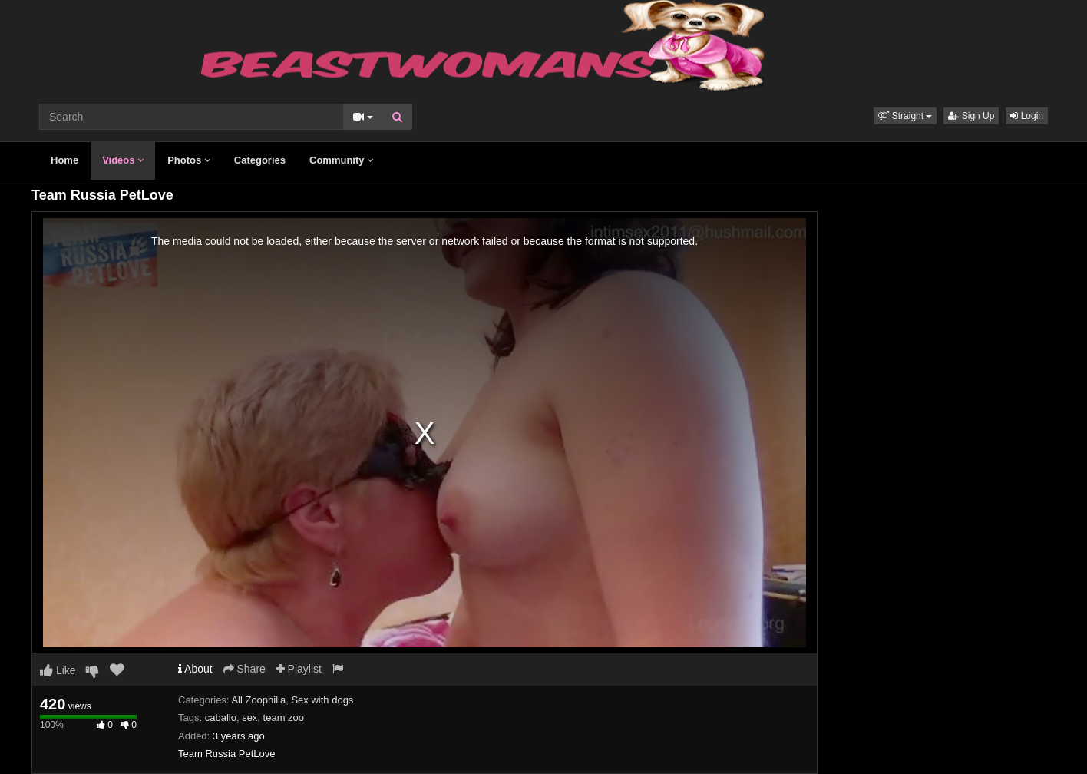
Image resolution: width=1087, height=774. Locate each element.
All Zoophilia (258, 700)
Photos (188, 160)
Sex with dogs (322, 700)
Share (244, 669)
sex (249, 717)
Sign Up (971, 116)
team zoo (283, 717)
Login (1026, 116)
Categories (260, 160)
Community (341, 160)
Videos (123, 160)
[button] (905, 116)
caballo (220, 717)
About (195, 669)
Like (58, 670)
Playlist (299, 669)
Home (64, 160)
